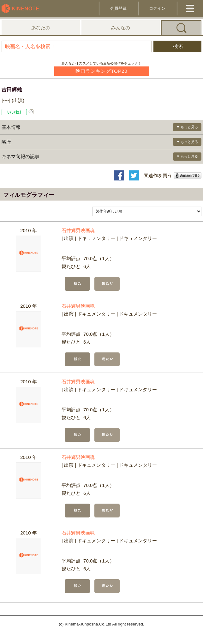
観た (77, 284)
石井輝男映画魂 (78, 230)
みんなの (120, 27)
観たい (107, 284)
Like (14, 112)
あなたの (40, 27)
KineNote (22, 8)
